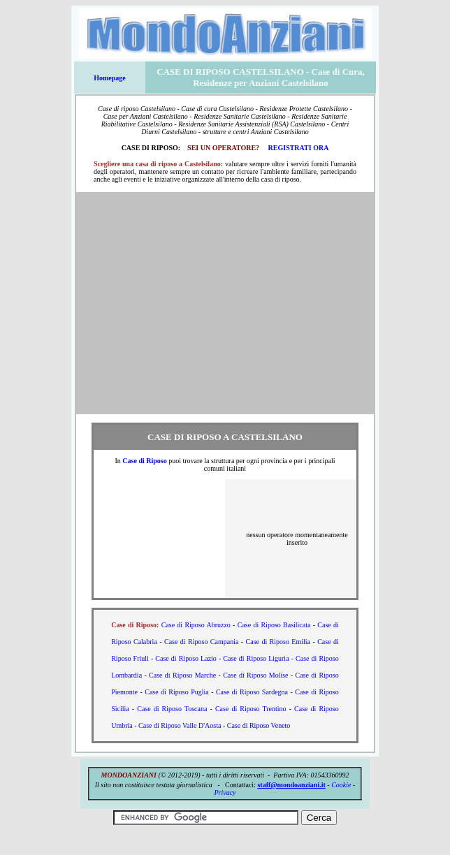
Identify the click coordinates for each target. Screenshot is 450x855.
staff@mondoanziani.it (291, 785)
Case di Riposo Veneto (259, 725)
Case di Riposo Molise (255, 675)
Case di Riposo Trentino (250, 708)
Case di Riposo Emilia (278, 641)
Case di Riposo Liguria (256, 658)
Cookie (341, 785)
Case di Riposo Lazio (186, 658)
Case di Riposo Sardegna (252, 692)
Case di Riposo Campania (201, 641)
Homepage (110, 78)
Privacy (224, 792)
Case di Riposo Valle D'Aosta (179, 725)
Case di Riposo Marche (182, 675)
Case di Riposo (144, 461)
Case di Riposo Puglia (176, 692)
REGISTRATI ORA (298, 148)
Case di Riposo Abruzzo (196, 625)
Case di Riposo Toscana (172, 708)
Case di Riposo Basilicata (274, 625)
